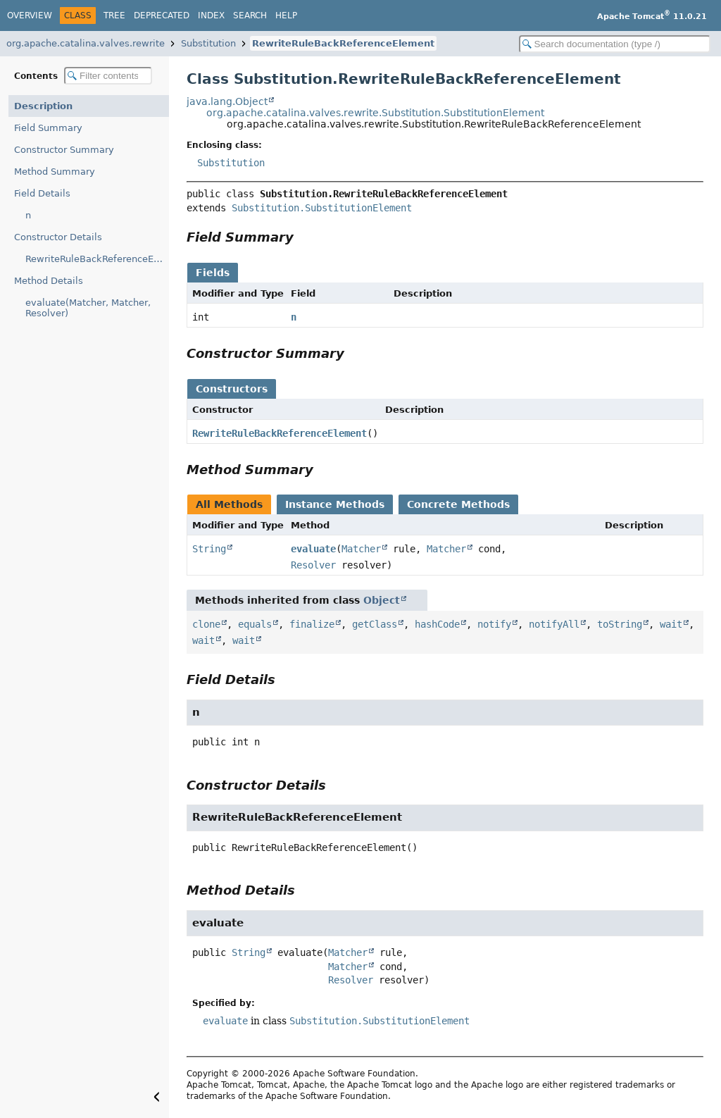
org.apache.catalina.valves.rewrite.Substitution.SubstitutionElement (375, 112)
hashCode (437, 624)
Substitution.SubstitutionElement (322, 207)
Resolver (313, 565)
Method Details (48, 280)
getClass (374, 624)
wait (671, 624)
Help (286, 15)
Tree (114, 15)
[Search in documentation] (614, 44)
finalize (311, 624)
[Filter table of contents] (108, 76)
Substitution (208, 43)
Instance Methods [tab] (334, 504)
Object (381, 600)
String (209, 548)
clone (206, 624)
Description (43, 106)
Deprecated (161, 15)
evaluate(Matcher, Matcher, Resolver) (88, 307)
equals (255, 624)
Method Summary (54, 171)
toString (619, 624)
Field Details (42, 193)
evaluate (313, 548)
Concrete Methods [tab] (458, 504)
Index (211, 15)
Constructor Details (58, 237)
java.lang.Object (227, 101)
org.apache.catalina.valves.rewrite (85, 43)
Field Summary (48, 128)
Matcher (361, 548)
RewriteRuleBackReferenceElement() (97, 259)
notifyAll (554, 624)
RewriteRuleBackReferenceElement (343, 43)
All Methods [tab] (229, 504)
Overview (29, 15)
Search (250, 15)
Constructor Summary (64, 149)
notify (494, 624)
